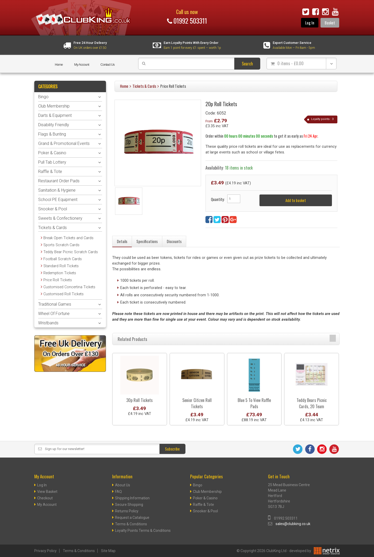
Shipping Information (132, 498)
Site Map (108, 551)
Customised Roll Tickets (63, 294)
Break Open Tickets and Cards (68, 238)
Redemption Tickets (59, 273)
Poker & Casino (52, 152)
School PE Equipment (57, 199)
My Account (81, 64)
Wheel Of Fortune (54, 313)
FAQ (118, 491)
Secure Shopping (129, 504)
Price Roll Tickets (173, 86)
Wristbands (48, 322)
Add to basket (295, 200)
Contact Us (108, 64)
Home (59, 64)
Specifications (147, 241)
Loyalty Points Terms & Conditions (143, 530)
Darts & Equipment (55, 115)
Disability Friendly (53, 124)
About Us (122, 485)
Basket (330, 22)
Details (122, 241)
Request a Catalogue (132, 517)
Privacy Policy (45, 551)
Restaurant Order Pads (58, 180)
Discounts (174, 241)
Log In (309, 22)
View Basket (47, 491)
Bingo (43, 96)
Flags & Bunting (52, 134)
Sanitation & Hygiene (57, 190)
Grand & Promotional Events (64, 143)
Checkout (45, 498)
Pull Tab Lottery (52, 162)
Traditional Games (54, 304)
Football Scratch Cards (62, 259)
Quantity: (218, 199)
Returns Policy (126, 511)
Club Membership (54, 106)
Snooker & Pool (52, 208)
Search (247, 64)
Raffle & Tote (50, 171)
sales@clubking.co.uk (293, 524)
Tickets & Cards (144, 86)
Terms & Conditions (131, 524)
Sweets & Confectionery (60, 218)
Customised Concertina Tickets (69, 287)
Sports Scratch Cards (61, 245)
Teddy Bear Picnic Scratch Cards (70, 252)
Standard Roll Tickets (61, 266)
